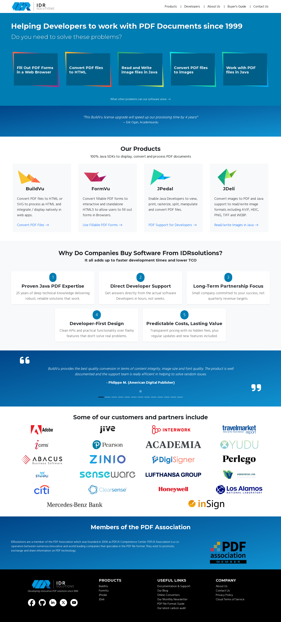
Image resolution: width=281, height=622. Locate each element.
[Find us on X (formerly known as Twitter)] (63, 602)
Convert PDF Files (33, 225)
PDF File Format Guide (171, 604)
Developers (192, 6)
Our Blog (162, 591)
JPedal (103, 595)
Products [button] (171, 6)
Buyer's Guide (237, 6)
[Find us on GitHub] (42, 602)
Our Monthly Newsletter (172, 599)
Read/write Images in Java (236, 225)
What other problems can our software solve (140, 99)
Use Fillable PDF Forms (102, 225)
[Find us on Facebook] (31, 602)
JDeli (101, 599)
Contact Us (260, 6)
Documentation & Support (173, 586)
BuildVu (103, 586)
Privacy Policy (224, 595)
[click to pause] (140, 391)
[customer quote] (101, 397)
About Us (214, 6)
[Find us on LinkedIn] (52, 602)
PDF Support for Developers (173, 225)
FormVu (104, 591)
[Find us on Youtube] (74, 602)
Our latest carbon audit (171, 608)
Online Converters (168, 595)
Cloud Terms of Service (230, 599)
